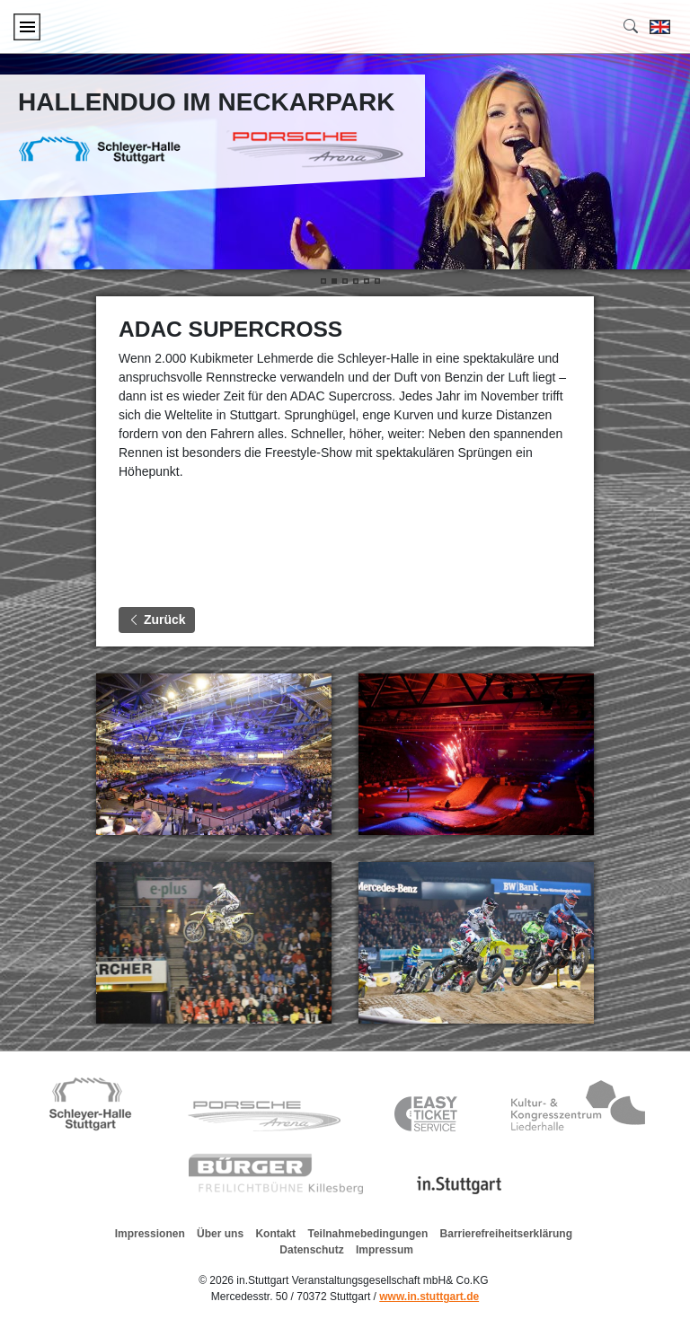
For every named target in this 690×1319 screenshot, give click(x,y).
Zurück (157, 619)
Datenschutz (311, 1250)
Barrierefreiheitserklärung (506, 1233)
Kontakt (275, 1233)
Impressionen (150, 1233)
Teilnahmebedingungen (367, 1233)
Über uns (220, 1233)
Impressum (384, 1250)
